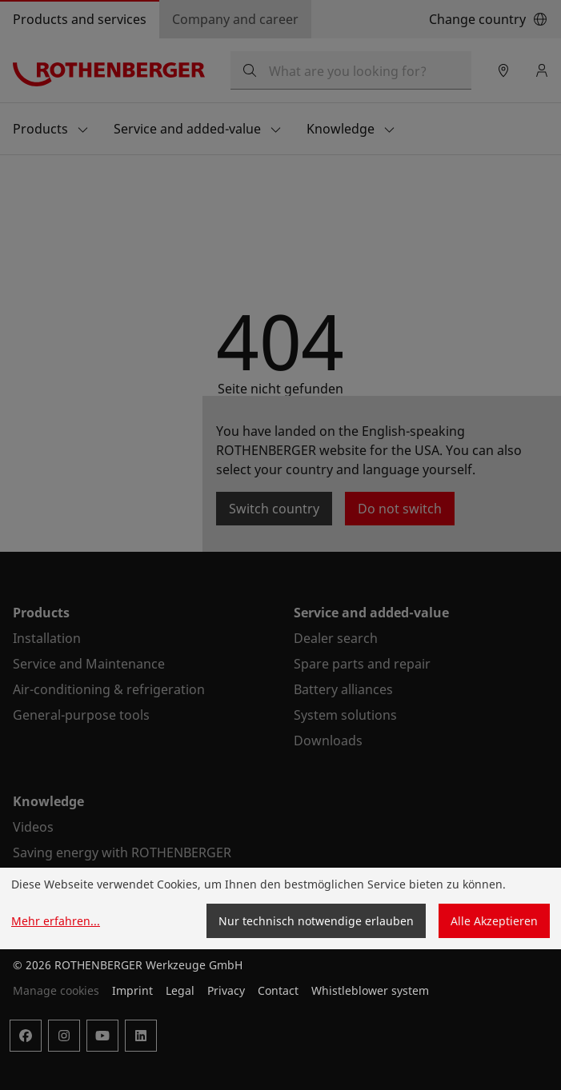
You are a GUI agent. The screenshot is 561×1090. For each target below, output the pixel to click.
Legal (180, 990)
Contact (278, 990)
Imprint (132, 990)
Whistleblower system (370, 990)
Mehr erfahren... (55, 920)
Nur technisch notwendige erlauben (316, 920)
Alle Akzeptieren (494, 920)
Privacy (226, 990)
